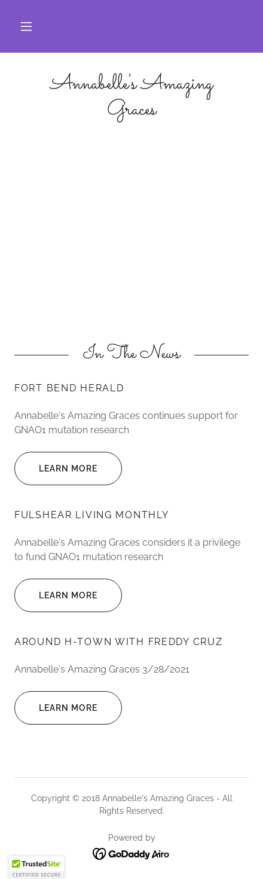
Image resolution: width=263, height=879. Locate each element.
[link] (131, 97)
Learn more (55, 468)
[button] (26, 26)
